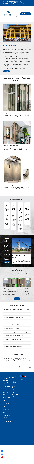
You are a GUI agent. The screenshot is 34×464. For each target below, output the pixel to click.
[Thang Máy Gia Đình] (17, 115)
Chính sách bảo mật (14, 402)
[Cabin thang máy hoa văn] (17, 186)
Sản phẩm (16, 12)
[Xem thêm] (6, 71)
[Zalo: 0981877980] (2, 454)
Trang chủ (16, 7)
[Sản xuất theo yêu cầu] (6, 205)
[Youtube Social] (25, 376)
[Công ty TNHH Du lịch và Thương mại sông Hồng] (22, 259)
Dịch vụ (16, 15)
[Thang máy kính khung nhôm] (17, 148)
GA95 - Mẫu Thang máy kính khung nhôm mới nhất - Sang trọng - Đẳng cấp (14, 383)
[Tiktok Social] (23, 376)
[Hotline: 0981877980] (2, 457)
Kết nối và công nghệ (16, 18)
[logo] (7, 13)
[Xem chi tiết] (6, 119)
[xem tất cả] (17, 298)
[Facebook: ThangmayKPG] (2, 451)
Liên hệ (16, 20)
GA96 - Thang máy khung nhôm (14, 391)
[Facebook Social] (21, 376)
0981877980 (6, 3)
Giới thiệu (16, 10)
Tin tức (6, 279)
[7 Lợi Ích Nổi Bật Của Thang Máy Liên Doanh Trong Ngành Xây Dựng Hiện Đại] (14, 282)
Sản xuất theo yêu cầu (7, 209)
